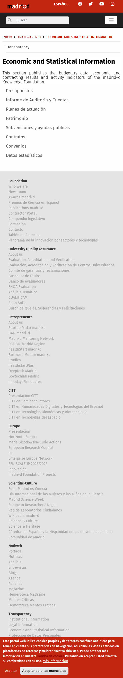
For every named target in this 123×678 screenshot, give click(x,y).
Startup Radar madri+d (27, 328)
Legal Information (23, 625)
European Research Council (30, 447)
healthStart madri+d (24, 349)
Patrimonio (17, 118)
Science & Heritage (24, 526)
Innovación (17, 469)
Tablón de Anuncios (24, 235)
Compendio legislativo (26, 219)
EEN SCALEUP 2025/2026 (27, 464)
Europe (14, 426)
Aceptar (11, 671)
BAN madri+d (19, 333)
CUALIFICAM (18, 297)
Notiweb (15, 546)
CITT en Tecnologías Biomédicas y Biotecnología (47, 412)
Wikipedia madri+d (23, 516)
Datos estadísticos (24, 155)
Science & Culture (23, 521)
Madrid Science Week (26, 499)
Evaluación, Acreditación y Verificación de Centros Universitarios (61, 265)
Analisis (14, 562)
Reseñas (15, 584)
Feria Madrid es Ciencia (27, 489)
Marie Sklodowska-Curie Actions (34, 442)
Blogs (12, 573)
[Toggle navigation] (111, 20)
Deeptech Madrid (22, 371)
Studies (14, 360)
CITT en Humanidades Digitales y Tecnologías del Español (55, 406)
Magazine (16, 589)
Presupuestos (19, 90)
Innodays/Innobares (25, 382)
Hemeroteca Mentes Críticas (31, 605)
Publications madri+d (25, 208)
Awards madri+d (21, 197)
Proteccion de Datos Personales (34, 635)
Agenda (14, 578)
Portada (14, 551)
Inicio (7, 37)
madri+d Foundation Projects (32, 474)
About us (15, 254)
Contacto (15, 229)
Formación (17, 224)
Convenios (16, 146)
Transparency (17, 47)
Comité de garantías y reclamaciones (39, 270)
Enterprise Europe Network (30, 458)
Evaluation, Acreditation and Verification (41, 260)
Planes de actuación (26, 109)
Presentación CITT (23, 396)
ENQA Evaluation (22, 287)
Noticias (15, 557)
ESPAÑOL (61, 4)
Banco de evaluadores (26, 281)
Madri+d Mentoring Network (31, 338)
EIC (10, 453)
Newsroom (17, 192)
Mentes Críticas (21, 600)
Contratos (15, 137)
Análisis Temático (22, 292)
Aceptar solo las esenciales (44, 671)
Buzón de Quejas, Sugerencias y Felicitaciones (46, 308)
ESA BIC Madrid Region (26, 344)
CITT (12, 390)
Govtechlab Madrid (23, 376)
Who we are (18, 186)
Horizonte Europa (22, 437)
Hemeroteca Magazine (26, 594)
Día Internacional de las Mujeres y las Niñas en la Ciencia (56, 494)
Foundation (17, 181)
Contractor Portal (22, 213)
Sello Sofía (17, 303)
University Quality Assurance (32, 249)
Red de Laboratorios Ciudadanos (35, 510)
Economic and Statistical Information (38, 630)
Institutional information (28, 619)
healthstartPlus (21, 365)
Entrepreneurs (20, 317)
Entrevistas (17, 567)
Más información (55, 661)
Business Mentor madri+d (29, 355)
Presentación (19, 431)
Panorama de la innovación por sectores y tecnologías (53, 240)
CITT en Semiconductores (29, 401)
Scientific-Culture (22, 483)
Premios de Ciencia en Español (33, 202)
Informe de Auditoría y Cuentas (37, 100)
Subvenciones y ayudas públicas (38, 127)
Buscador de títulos (24, 276)
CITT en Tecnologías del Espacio (34, 417)
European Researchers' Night (32, 505)
